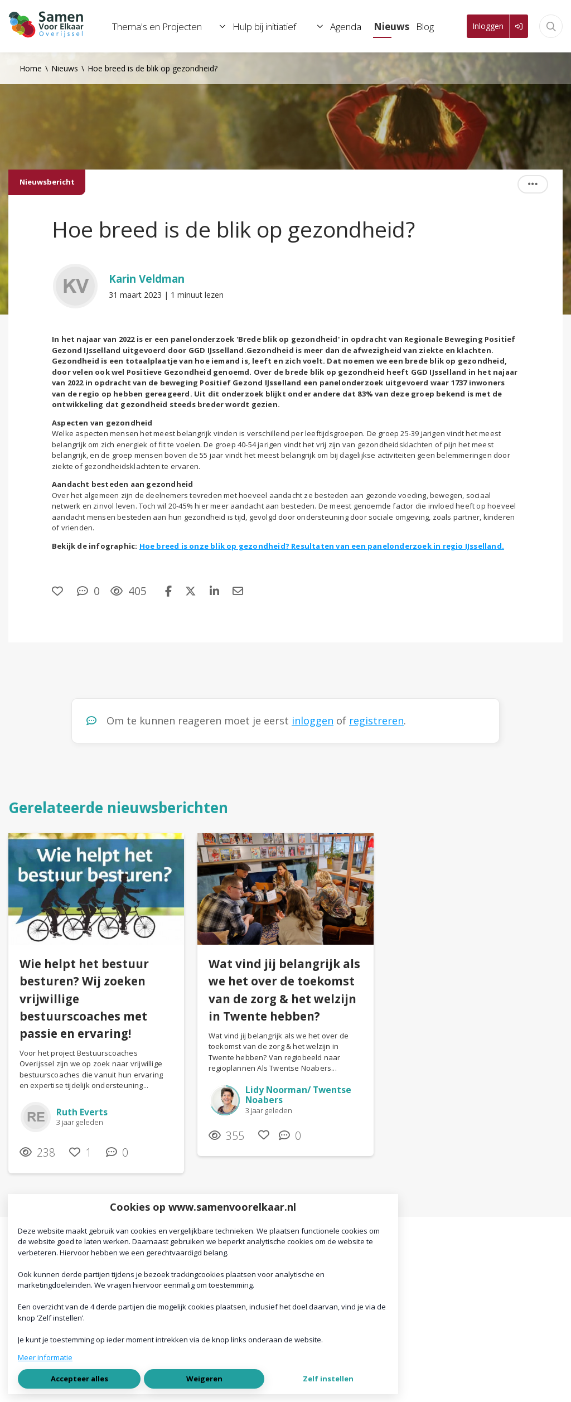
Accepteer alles (79, 1379)
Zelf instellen (328, 1379)
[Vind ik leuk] (59, 591)
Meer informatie (45, 1357)
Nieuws (64, 68)
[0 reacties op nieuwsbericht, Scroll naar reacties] (88, 590)
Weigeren (204, 1379)
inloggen (312, 720)
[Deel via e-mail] (238, 591)
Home (31, 68)
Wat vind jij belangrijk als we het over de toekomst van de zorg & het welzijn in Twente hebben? (284, 990)
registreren (376, 720)
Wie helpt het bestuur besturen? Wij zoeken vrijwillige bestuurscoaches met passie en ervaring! (84, 998)
